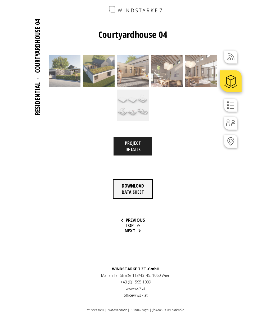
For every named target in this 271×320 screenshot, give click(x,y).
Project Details (133, 146)
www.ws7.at (136, 288)
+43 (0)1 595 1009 (135, 282)
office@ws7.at (136, 295)
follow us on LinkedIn (168, 310)
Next (131, 230)
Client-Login (139, 310)
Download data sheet (133, 189)
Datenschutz (117, 310)
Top (130, 225)
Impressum (95, 310)
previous (135, 220)
